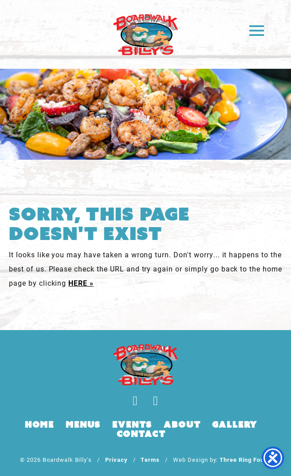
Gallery (234, 424)
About (182, 424)
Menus (83, 424)
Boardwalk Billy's (145, 34)
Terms (150, 459)
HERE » (81, 282)
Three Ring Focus (245, 459)
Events (132, 424)
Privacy (116, 459)
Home (39, 424)
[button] (256, 30)
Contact (141, 434)
